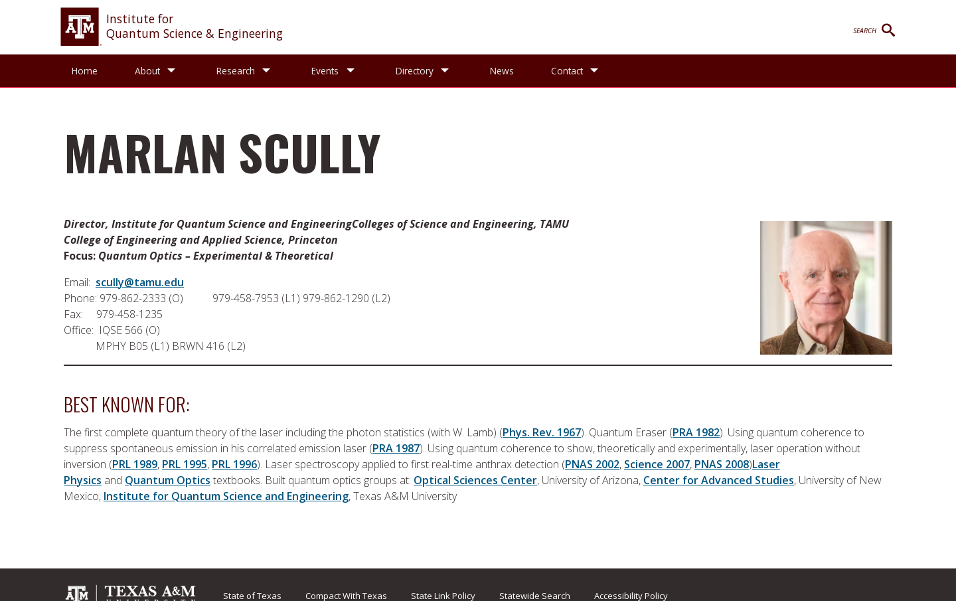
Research (237, 70)
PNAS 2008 (721, 464)
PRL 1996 (234, 464)
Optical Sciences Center (475, 480)
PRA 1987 (396, 448)
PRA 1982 (696, 432)
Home (85, 70)
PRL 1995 (184, 464)
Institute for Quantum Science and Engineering (226, 496)
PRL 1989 (134, 464)
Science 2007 (657, 464)
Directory (420, 70)
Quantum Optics (167, 480)
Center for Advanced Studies (718, 480)
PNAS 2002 (592, 464)
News (509, 70)
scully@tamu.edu (140, 282)
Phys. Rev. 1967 (542, 432)
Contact (574, 70)
